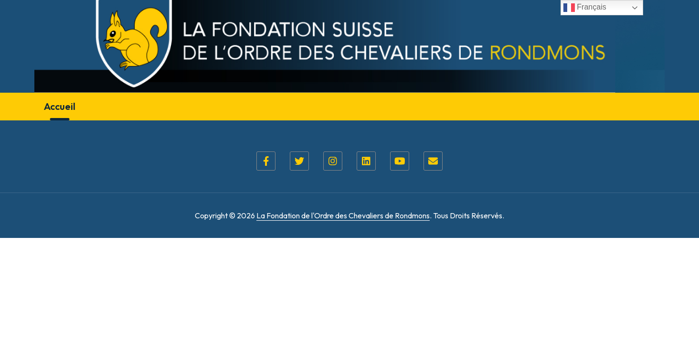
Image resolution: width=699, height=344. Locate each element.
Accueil (59, 106)
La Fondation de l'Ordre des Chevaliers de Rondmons (343, 215)
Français (584, 7)
